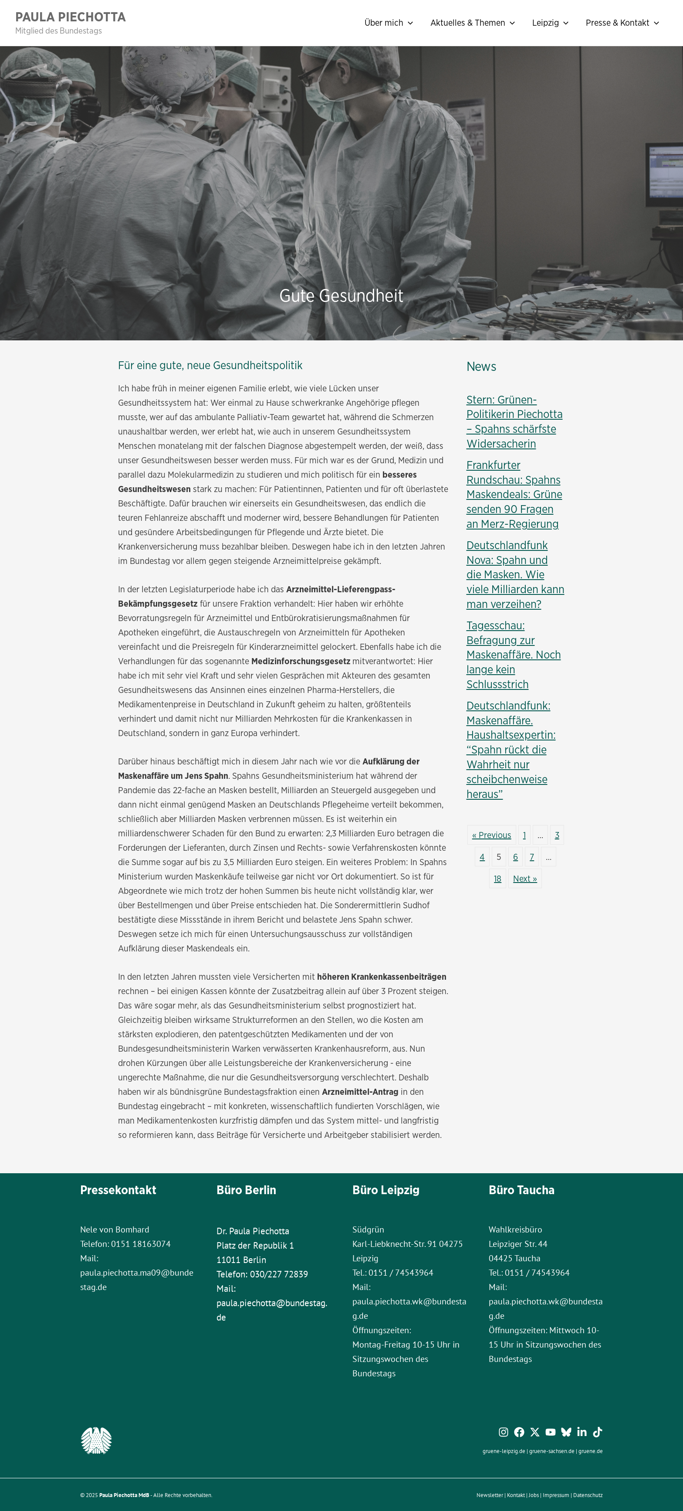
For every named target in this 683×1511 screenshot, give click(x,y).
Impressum (556, 1495)
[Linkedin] (582, 1432)
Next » (525, 878)
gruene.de (590, 1451)
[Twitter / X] (535, 1432)
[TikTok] (597, 1432)
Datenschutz (588, 1495)
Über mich (389, 22)
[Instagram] (503, 1432)
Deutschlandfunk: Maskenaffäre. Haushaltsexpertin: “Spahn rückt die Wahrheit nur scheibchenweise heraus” (511, 749)
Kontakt (516, 1495)
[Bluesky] (566, 1432)
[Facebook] (519, 1432)
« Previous (491, 835)
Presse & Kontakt (622, 22)
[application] (408, 22)
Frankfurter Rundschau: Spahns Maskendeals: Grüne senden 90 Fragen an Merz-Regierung (514, 494)
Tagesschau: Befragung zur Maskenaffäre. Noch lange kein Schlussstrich (514, 655)
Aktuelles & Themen (472, 22)
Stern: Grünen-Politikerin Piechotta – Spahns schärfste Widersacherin (515, 421)
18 (497, 878)
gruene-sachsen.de (552, 1451)
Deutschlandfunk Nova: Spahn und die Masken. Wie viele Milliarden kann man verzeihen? (516, 574)
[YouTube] (550, 1432)
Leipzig (550, 22)
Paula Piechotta (70, 16)
